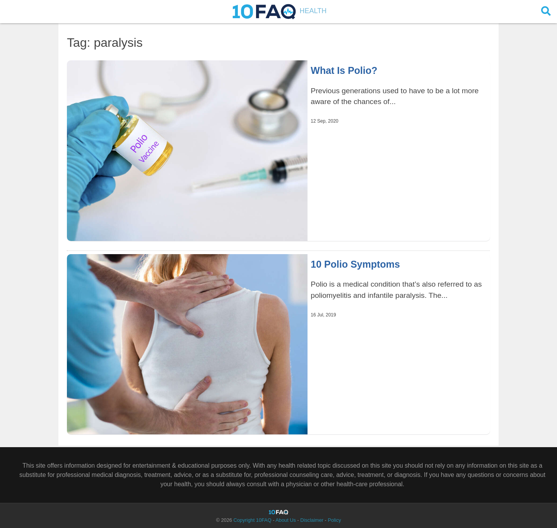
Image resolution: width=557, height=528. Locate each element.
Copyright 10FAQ (252, 520)
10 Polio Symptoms (355, 264)
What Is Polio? (344, 70)
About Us (285, 520)
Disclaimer (311, 520)
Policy (334, 520)
